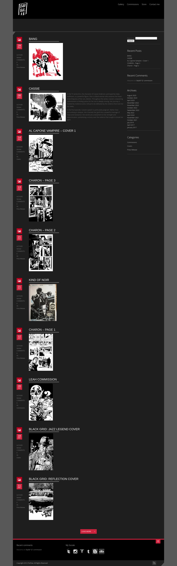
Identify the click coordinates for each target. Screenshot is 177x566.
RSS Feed (154, 563)
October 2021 (132, 120)
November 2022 (133, 105)
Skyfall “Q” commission (144, 80)
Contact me (154, 4)
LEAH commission (43, 379)
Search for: (131, 38)
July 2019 (130, 122)
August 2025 (131, 95)
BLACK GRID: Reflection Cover (53, 479)
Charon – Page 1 (42, 329)
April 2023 (131, 100)
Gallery (121, 4)
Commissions (133, 4)
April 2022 (131, 115)
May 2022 (130, 113)
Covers (19, 159)
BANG (33, 39)
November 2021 (133, 117)
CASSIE (34, 88)
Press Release (21, 67)
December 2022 (133, 103)
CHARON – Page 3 (42, 180)
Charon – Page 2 (42, 230)
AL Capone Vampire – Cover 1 (52, 130)
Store (144, 4)
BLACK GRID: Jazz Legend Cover (54, 429)
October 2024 (132, 98)
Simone (19, 57)
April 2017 (131, 125)
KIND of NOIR (39, 280)
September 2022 (133, 110)
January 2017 (132, 127)
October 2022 (132, 108)
